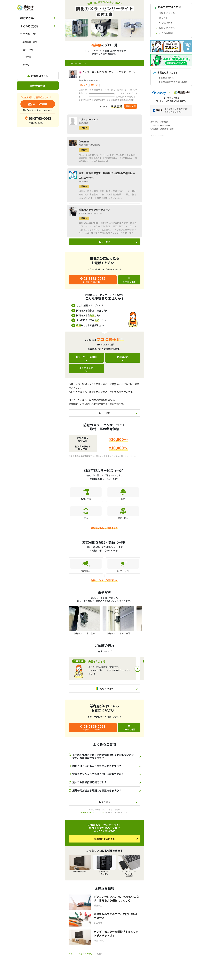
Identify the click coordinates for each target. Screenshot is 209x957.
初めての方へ (28, 18)
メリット (163, 17)
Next (137, 669)
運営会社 (154, 121)
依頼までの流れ (167, 28)
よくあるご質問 (29, 26)
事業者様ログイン (166, 77)
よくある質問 (86, 367)
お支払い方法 (166, 23)
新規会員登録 (37, 85)
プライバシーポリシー (160, 125)
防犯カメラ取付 (85, 953)
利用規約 (164, 121)
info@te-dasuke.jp (43, 110)
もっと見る (104, 242)
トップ (71, 953)
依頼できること (167, 12)
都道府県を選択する (104, 838)
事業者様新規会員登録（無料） (173, 81)
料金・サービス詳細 (86, 357)
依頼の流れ (123, 357)
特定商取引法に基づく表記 (162, 128)
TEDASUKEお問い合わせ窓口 (92, 812)
